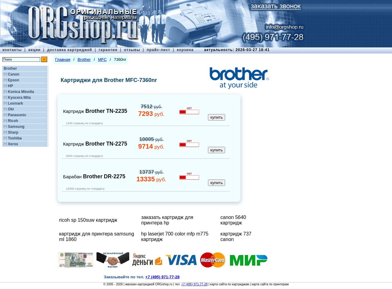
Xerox (13, 144)
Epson (13, 80)
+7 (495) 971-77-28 (194, 284)
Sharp (13, 132)
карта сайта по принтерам (269, 284)
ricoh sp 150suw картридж (88, 220)
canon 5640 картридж (233, 220)
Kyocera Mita (19, 97)
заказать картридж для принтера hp (167, 220)
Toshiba (15, 138)
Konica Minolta (21, 92)
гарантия (108, 50)
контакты (12, 50)
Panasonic (17, 115)
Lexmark (15, 103)
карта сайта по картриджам (229, 284)
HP (10, 86)
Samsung (16, 126)
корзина (185, 50)
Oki (11, 109)
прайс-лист (158, 50)
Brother (10, 68)
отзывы (132, 50)
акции (34, 50)
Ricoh (13, 121)
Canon (13, 74)
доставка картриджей (69, 50)
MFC (102, 59)
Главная (62, 59)
